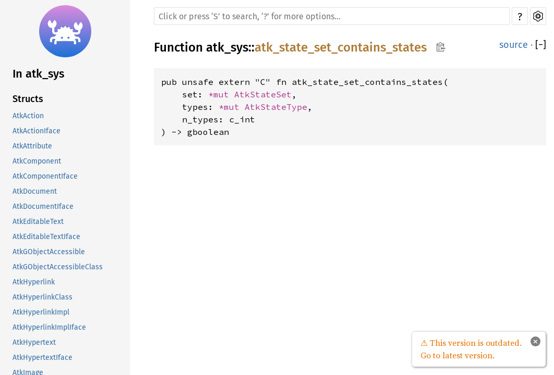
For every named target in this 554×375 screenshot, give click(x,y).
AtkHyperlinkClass (43, 297)
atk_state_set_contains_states (341, 47)
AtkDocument (35, 191)
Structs (28, 99)
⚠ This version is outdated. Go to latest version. (471, 349)
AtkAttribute (32, 146)
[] (540, 45)
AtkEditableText (38, 221)
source (513, 45)
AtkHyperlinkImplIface (49, 327)
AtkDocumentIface (43, 206)
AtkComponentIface (45, 176)
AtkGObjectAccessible (49, 251)
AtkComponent (37, 161)
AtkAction (28, 115)
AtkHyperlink (34, 282)
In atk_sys (38, 74)
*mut (221, 94)
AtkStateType (276, 107)
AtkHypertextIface (43, 357)
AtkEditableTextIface (46, 236)
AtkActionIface (37, 131)
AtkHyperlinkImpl (41, 312)
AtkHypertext (34, 342)
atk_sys (227, 47)
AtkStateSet (263, 94)
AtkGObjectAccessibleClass (58, 266)
